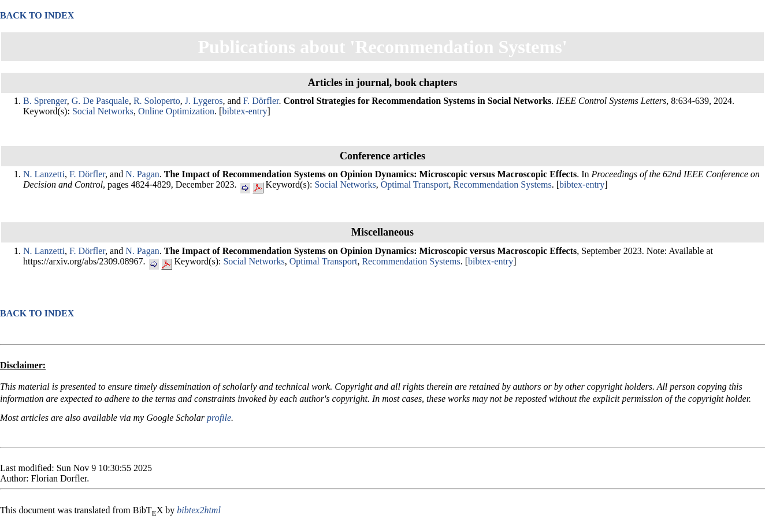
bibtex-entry (244, 111)
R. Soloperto (156, 101)
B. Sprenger (45, 101)
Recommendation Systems (502, 184)
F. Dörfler (261, 101)
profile (219, 418)
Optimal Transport (415, 184)
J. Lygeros (204, 101)
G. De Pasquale (100, 101)
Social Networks (102, 111)
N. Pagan (142, 174)
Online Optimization (176, 111)
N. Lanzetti (44, 174)
